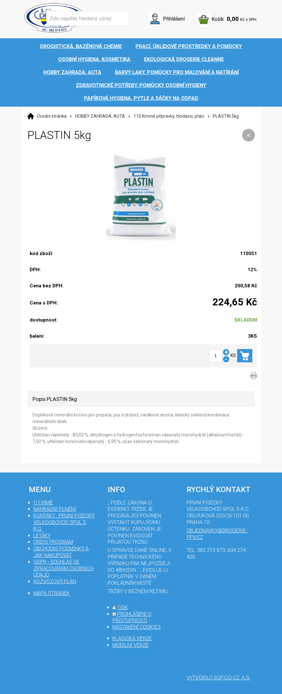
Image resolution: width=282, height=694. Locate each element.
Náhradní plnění (54, 509)
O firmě (43, 503)
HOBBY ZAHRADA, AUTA (100, 116)
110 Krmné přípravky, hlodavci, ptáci (169, 116)
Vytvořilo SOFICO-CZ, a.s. (218, 678)
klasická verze (132, 638)
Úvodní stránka (52, 116)
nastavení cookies (136, 627)
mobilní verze (130, 645)
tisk (122, 607)
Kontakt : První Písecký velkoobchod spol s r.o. (63, 522)
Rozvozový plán (54, 581)
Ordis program (53, 542)
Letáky (42, 536)
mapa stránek (51, 593)
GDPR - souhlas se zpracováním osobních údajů (63, 568)
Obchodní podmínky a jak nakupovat (61, 552)
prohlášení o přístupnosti (131, 617)
